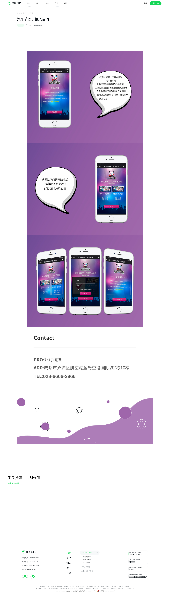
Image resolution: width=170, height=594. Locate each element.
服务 (28, 3)
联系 (65, 3)
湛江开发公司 (84, 586)
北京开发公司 (92, 586)
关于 (56, 3)
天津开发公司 (117, 586)
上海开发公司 (101, 586)
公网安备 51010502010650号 (106, 591)
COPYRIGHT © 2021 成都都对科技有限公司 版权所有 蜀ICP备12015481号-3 (75, 591)
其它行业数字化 (28, 13)
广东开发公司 (125, 586)
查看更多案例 (14, 483)
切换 (145, 3)
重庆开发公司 (109, 586)
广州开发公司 (50, 586)
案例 (38, 3)
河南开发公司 (130, 588)
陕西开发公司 (121, 588)
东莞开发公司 (75, 586)
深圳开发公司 (67, 586)
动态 (47, 3)
